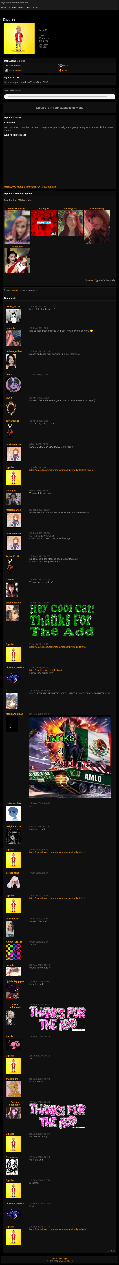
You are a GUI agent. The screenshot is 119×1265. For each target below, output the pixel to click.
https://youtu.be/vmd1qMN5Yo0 (45, 670)
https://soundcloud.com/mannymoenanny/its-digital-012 (57, 647)
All (9, 7)
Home (3, 7)
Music (28, 7)
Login (64, 1259)
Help (60, 1259)
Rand (14, 7)
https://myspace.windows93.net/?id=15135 (26, 82)
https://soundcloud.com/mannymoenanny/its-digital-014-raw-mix (62, 470)
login (14, 290)
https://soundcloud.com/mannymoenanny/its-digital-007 (57, 1229)
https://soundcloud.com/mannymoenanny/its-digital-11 (57, 852)
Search (36, 7)
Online (21, 7)
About (54, 1259)
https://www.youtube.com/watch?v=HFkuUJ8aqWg (30, 186)
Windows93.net (66, 1261)
